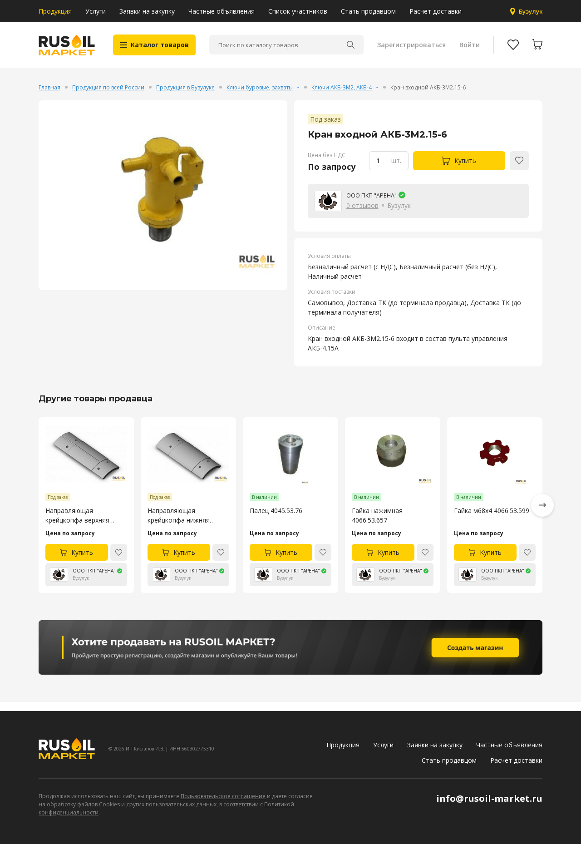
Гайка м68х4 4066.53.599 (491, 520)
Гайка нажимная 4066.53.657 (377, 525)
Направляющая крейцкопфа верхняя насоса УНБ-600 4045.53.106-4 (77, 525)
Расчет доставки (435, 11)
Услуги (95, 11)
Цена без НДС (326, 164)
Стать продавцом (368, 11)
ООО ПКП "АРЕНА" (375, 204)
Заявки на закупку (147, 11)
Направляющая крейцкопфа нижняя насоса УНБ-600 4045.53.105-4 (179, 525)
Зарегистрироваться (410, 49)
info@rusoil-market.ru (489, 798)
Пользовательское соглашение (223, 796)
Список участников (297, 11)
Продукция (55, 11)
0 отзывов (362, 214)
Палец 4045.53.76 (276, 520)
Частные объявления (221, 11)
